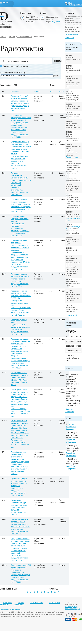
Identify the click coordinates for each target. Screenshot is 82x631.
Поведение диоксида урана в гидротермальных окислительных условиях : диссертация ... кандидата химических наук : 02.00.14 (20, 327)
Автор (36, 91)
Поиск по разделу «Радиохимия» (14, 66)
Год (51, 91)
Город (61, 91)
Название (15, 91)
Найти (57, 61)
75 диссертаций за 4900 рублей (73, 218)
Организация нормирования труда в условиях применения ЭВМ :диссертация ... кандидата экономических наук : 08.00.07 (19, 507)
